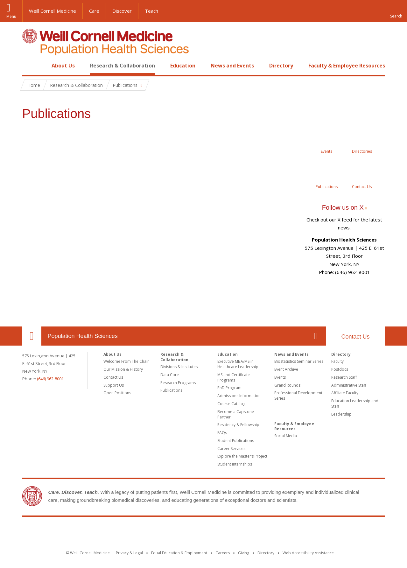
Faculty (337, 361)
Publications (171, 390)
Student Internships (234, 464)
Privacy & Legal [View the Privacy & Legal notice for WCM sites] (129, 553)
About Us (63, 65)
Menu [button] (11, 16)
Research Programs (178, 382)
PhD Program (229, 387)
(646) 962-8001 (50, 379)
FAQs (222, 432)
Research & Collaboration (122, 65)
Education (182, 65)
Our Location (31, 336)
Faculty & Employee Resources (346, 65)
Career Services (231, 448)
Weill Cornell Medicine (52, 11)
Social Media (285, 435)
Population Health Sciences (83, 336)
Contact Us (355, 336)
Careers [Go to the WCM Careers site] (222, 553)
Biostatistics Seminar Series (298, 361)
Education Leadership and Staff (354, 403)
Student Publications (235, 440)
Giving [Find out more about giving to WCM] (243, 553)
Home (29, 65)
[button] (396, 11)
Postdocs (339, 369)
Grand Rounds (287, 385)
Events (280, 377)
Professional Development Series (298, 395)
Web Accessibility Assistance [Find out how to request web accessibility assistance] (308, 553)
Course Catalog (231, 403)
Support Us (113, 385)
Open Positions (117, 393)
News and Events (232, 65)
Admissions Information (239, 395)
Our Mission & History (123, 369)
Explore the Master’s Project (242, 456)
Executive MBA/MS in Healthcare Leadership (237, 364)
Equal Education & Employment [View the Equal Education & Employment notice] (179, 553)
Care (94, 11)
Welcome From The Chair (126, 361)
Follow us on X (343, 207)
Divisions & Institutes (179, 366)
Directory (281, 65)
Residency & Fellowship (238, 424)
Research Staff (344, 377)
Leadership (341, 414)
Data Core (169, 374)
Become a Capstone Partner (235, 414)
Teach (151, 11)
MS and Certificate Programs (233, 377)
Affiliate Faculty (344, 393)
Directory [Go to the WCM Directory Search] (265, 553)
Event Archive (286, 369)
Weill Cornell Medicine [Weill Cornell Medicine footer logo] (203, 530)
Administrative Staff (348, 385)
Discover (122, 11)
